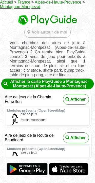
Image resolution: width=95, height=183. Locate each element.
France (24, 2)
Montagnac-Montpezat (20, 7)
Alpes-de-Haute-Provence (58, 2)
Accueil (6, 2)
